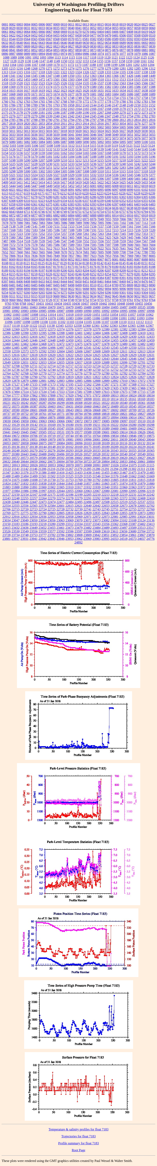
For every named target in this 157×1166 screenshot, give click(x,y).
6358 (12, 204)
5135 (71, 149)
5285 (137, 167)
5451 (64, 186)
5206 (34, 160)
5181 (49, 156)
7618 (78, 248)
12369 (15, 329)
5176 (12, 156)
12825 (123, 377)
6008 (115, 186)
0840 (5, 50)
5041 (71, 134)
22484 (69, 502)
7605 (5, 248)
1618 (34, 90)
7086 (64, 223)
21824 (6, 483)
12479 (114, 344)
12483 (150, 344)
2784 (5, 120)
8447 (71, 281)
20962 (61, 465)
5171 (130, 153)
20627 (141, 458)
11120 (25, 325)
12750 (96, 369)
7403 (64, 237)
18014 (123, 395)
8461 (100, 281)
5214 (93, 160)
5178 (27, 156)
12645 (123, 358)
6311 (34, 200)
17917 (60, 395)
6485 (12, 208)
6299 (100, 197)
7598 (115, 245)
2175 (5, 112)
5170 (122, 153)
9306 (5, 296)
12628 (123, 355)
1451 (12, 79)
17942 (78, 395)
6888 (93, 215)
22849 (114, 513)
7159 (115, 226)
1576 (64, 87)
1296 (144, 68)
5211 (71, 160)
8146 (130, 263)
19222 (114, 425)
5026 (115, 131)
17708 (132, 391)
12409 (132, 333)
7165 (144, 226)
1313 (5, 72)
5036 (34, 134)
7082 (34, 223)
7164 (137, 226)
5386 (49, 178)
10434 (58, 303)
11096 (8, 322)
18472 (105, 406)
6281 (56, 197)
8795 (122, 285)
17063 (132, 380)
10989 (78, 311)
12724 (96, 366)
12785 (150, 373)
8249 (86, 274)
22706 (6, 509)
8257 (115, 274)
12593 (51, 351)
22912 (6, 516)
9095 (115, 289)
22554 (6, 505)
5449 (49, 186)
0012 (78, 24)
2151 (144, 105)
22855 (123, 513)
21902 (51, 487)
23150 (6, 524)
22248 (15, 498)
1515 (137, 79)
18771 (60, 414)
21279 (78, 469)
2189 (78, 112)
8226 (49, 274)
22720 (24, 509)
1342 (19, 76)
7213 (115, 230)
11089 (105, 318)
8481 (12, 285)
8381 (78, 278)
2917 (108, 123)
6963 (49, 219)
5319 (152, 171)
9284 (71, 292)
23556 (33, 531)
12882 (51, 380)
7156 (93, 226)
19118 (150, 421)
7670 (64, 252)
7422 (100, 237)
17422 (87, 388)
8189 (5, 270)
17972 (96, 395)
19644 (6, 436)
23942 (42, 538)
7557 (108, 241)
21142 (24, 469)
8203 (78, 270)
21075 (133, 465)
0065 (34, 31)
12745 (60, 369)
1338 (144, 72)
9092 (100, 289)
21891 (33, 487)
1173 (78, 65)
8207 (108, 270)
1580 (93, 87)
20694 (60, 461)
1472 (41, 79)
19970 (51, 439)
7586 (56, 245)
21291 (105, 469)
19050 (25, 421)
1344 (27, 76)
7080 (20, 223)
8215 (12, 274)
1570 (19, 87)
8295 (152, 274)
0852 (34, 50)
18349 (132, 403)
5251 (49, 167)
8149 (137, 263)
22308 (105, 498)
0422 (12, 35)
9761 (130, 300)
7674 (78, 252)
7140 (27, 226)
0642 (34, 42)
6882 (56, 215)
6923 (27, 219)
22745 (105, 509)
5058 (19, 138)
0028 (5, 28)
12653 (42, 362)
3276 (137, 123)
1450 (5, 79)
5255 (71, 167)
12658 (87, 362)
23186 (24, 524)
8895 (5, 289)
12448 (51, 340)
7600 (130, 245)
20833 (123, 461)
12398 (60, 333)
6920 (5, 219)
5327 (56, 175)
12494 (42, 347)
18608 (42, 410)
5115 (93, 145)
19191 (78, 425)
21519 (60, 476)
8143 (107, 263)
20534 (114, 454)
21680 (24, 480)
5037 (41, 134)
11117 (7, 325)
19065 (52, 421)
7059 (115, 219)
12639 (69, 358)
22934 (33, 516)
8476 (144, 281)
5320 (5, 175)
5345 (130, 175)
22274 (60, 498)
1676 (64, 94)
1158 (122, 61)
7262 (93, 234)
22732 (69, 509)
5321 (12, 175)
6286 (93, 197)
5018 (64, 131)
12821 (87, 377)
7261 (86, 234)
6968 (64, 219)
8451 (86, 281)
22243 (6, 498)
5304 (56, 171)
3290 (86, 127)
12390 (24, 333)
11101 (53, 322)
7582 (41, 245)
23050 (33, 520)
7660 (19, 252)
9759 (122, 300)
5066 (71, 138)
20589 (51, 458)
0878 (130, 50)
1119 (100, 57)
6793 (137, 211)
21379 (33, 472)
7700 (122, 252)
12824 (114, 377)
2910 (56, 123)
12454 (105, 340)
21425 (69, 472)
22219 (123, 494)
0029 (12, 28)
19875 (150, 436)
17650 (114, 391)
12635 (33, 358)
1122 (122, 57)
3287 (64, 127)
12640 (78, 358)
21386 (42, 472)
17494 (15, 391)
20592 (60, 458)
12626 (105, 355)
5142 (122, 149)
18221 (6, 403)
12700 (132, 362)
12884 (69, 380)
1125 (143, 57)
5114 (86, 145)
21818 (150, 480)
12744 (51, 369)
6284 (78, 197)
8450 (78, 281)
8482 (19, 285)
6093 (86, 189)
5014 (34, 131)
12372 (42, 329)
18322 (105, 403)
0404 (100, 31)
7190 (86, 230)
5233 (71, 164)
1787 (19, 105)
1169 (49, 65)
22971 (87, 516)
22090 (123, 491)
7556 (100, 241)
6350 (115, 200)
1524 (49, 83)
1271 (49, 68)
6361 (34, 204)
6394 (100, 204)
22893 (150, 513)
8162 (12, 267)
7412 (86, 237)
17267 (105, 384)
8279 (130, 274)
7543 (49, 241)
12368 (6, 329)
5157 (27, 153)
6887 (86, 215)
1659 (152, 90)
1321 (56, 72)
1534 (78, 83)
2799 (108, 120)
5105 (27, 145)
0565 (34, 39)
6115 (12, 193)
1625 (78, 90)
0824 (64, 46)
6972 (78, 219)
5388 (56, 178)
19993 (78, 439)
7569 (5, 245)
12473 (69, 344)
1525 (56, 83)
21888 (15, 487)
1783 (144, 101)
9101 (137, 289)
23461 (60, 527)
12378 (87, 329)
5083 (34, 142)
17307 (123, 384)
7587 (64, 245)
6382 (64, 204)
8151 (144, 263)
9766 (15, 303)
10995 (123, 311)
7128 (5, 226)
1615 (12, 90)
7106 (130, 223)
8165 (34, 267)
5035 (27, 134)
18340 (123, 403)
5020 (78, 131)
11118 (16, 325)
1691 (5, 98)
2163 (71, 109)
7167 (5, 230)
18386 (24, 406)
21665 (141, 476)
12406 (105, 333)
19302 (6, 428)
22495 (78, 502)
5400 (130, 178)
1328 (100, 72)
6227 (130, 193)
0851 (27, 50)
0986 (86, 54)
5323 (27, 175)
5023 (93, 131)
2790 (49, 120)
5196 (152, 156)
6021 (12, 189)
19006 (123, 417)
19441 (6, 432)
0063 (19, 31)
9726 (49, 300)
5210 (64, 160)
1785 (5, 105)
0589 (115, 39)
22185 (60, 494)
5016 (49, 131)
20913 (16, 465)
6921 (12, 219)
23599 (87, 531)
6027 (56, 189)
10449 (130, 303)
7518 (27, 241)
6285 (86, 197)
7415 (93, 237)
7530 (34, 241)
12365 (132, 325)
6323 (41, 200)
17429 (105, 388)
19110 (142, 421)
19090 (115, 421)
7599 (122, 245)
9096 (122, 289)
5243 (144, 164)
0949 (49, 54)
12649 (6, 362)
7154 (78, 226)
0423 (19, 35)
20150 (60, 447)
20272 (42, 450)
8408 (27, 281)
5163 (71, 153)
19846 (132, 436)
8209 (122, 270)
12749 (87, 369)
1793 (56, 105)
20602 (78, 458)
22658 (114, 505)
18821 (123, 414)
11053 (105, 314)
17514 (24, 391)
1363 (93, 76)
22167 (33, 494)
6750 (71, 211)
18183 (150, 399)
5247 (19, 167)
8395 (152, 278)
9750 (78, 300)
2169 (115, 109)
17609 (96, 391)
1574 (49, 87)
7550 (78, 241)
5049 (115, 134)
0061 (5, 31)
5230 (49, 164)
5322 (19, 175)
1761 (12, 101)
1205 (5, 68)
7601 (137, 245)
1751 (93, 98)
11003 (16, 314)
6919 (152, 215)
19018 (150, 417)
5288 (152, 167)
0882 (152, 50)
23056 (51, 520)
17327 (150, 384)
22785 (33, 513)
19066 (61, 421)
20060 (34, 443)
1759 (152, 98)
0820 (34, 46)
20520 (69, 454)
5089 (78, 142)
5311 (108, 171)
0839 (152, 46)
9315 (34, 296)
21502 (51, 476)
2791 (56, 120)
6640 (144, 208)
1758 (144, 98)
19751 (87, 436)
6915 (122, 215)
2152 (152, 105)
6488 (27, 208)
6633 (100, 208)
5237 (100, 164)
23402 (141, 524)
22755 (132, 509)
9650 (130, 296)
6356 (152, 200)
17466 (141, 388)
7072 (137, 219)
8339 (19, 278)
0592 (130, 39)
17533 (33, 391)
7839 (41, 256)
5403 (152, 178)
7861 (78, 256)
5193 (130, 156)
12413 (15, 336)
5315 (122, 171)
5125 (5, 149)
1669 (19, 94)
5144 (137, 149)
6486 (19, 208)
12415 (24, 336)
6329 (56, 200)
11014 (52, 314)
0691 (137, 42)
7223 (19, 234)
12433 (150, 336)
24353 (114, 538)
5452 (71, 186)
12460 (6, 344)
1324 (78, 72)
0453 (41, 35)
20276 (51, 450)
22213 (105, 494)
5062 (41, 138)
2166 (93, 109)
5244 (152, 164)
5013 (27, 131)
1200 (121, 65)
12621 (60, 355)
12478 (105, 344)
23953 (69, 538)
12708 (15, 366)
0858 (78, 50)
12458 (141, 340)
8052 (71, 259)
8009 (12, 259)
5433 (144, 182)
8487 (49, 285)
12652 (33, 362)
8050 (64, 259)
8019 (27, 259)
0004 (27, 24)
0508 (137, 35)
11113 (148, 322)
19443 (15, 432)
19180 (69, 425)
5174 (152, 153)
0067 (49, 31)
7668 (56, 252)
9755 (100, 300)
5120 (122, 145)
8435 (49, 281)
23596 (69, 531)
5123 (144, 145)
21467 (123, 472)
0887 (12, 54)
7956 (115, 256)
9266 (49, 292)
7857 (71, 256)
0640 (19, 42)
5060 (27, 138)
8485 (34, 285)
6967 (56, 219)
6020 (5, 189)
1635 (130, 90)
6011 (130, 186)
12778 (87, 373)
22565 (33, 505)
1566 (144, 83)
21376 (24, 472)
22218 (114, 494)
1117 (86, 57)
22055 (69, 491)
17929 (69, 395)
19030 (7, 421)
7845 (49, 256)
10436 (76, 303)
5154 (5, 153)
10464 (42, 307)
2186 (56, 112)
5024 (100, 131)
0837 (144, 46)
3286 (56, 127)
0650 (86, 42)
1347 (49, 76)
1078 (130, 54)
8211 (137, 270)
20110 (115, 443)
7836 (34, 256)
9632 (86, 296)
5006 (130, 127)
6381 (56, 204)
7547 (64, 241)
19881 (15, 439)
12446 (33, 340)
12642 (96, 358)
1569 (12, 87)
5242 (137, 164)
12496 (51, 347)
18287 (42, 403)
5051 (130, 134)
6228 (137, 193)
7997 (144, 256)
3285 (49, 127)
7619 (86, 248)
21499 (33, 476)
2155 (19, 109)
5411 (19, 182)
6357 (5, 204)
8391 (122, 278)
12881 (42, 380)
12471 (51, 344)
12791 (42, 377)
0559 (19, 39)
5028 (130, 131)
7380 (12, 237)
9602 (64, 296)
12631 (150, 355)
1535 (86, 83)
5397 (108, 178)
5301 (34, 171)
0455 (56, 35)
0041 (78, 28)
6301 (115, 197)
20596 (69, 458)
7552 (86, 241)
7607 (19, 248)
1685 (122, 94)
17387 (60, 388)
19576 (69, 432)
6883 (64, 215)
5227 (27, 164)
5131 (41, 149)
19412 (141, 428)
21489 (15, 476)
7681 (86, 252)
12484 (6, 347)
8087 (137, 259)
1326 (86, 72)
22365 (114, 498)
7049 (100, 219)
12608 (96, 351)
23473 (69, 527)
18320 (87, 403)
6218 (71, 193)
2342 (71, 116)
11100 (44, 322)
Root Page (78, 1150)
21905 (60, 487)
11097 (17, 322)
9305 (152, 292)
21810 (123, 480)
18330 (114, 403)
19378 (96, 428)
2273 (144, 112)
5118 (107, 145)
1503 (71, 79)
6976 (93, 219)
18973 (105, 417)
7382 (19, 237)
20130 (132, 443)
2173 (144, 109)
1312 (152, 68)
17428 (96, 388)
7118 (152, 223)
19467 (33, 432)
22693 (141, 505)
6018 (144, 186)
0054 (108, 28)
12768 (24, 373)
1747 (64, 98)
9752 (86, 300)
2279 (34, 116)
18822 (132, 414)
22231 (132, 494)
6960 (41, 219)
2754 (130, 116)
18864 (42, 417)
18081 (52, 399)
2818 (12, 123)
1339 (152, 72)
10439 (94, 303)
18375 (15, 406)
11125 (42, 325)
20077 (52, 443)
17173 (51, 384)
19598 (96, 432)
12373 (51, 329)
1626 (86, 90)
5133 (56, 149)
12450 (69, 340)
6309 (19, 200)
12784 (141, 373)
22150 (15, 494)
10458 (6, 307)
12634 (24, 358)
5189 (100, 156)
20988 (88, 465)
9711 (41, 300)
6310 (27, 200)
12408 (123, 333)
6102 (144, 189)
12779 (96, 373)
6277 (27, 197)
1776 (93, 101)
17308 (132, 384)
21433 (78, 472)
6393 (93, 204)
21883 (6, 487)
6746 (41, 211)
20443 (24, 454)
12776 (78, 373)
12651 (24, 362)
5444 (12, 186)
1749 (78, 98)
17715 (141, 391)
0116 (71, 31)
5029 (137, 131)
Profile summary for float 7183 (78, 1143)
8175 (86, 267)
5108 (49, 145)
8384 (100, 278)
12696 (123, 362)
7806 (12, 256)
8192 (12, 270)
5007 (137, 127)
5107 (42, 145)
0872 (86, 50)
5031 (152, 131)
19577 (78, 432)
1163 (6, 65)
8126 (49, 263)
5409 (5, 182)
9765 (8, 303)
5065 (64, 138)
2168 (108, 109)
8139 (93, 263)
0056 (122, 28)
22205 (87, 494)
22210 (96, 494)
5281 (108, 167)
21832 (24, 483)
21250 (60, 469)
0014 (93, 24)
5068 (86, 138)
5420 (86, 182)
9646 (122, 296)
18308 (78, 403)
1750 (86, 98)
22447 (33, 502)
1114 (65, 57)
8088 (144, 259)
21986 (24, 491)
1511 (108, 79)
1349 (64, 76)
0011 (71, 24)
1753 (108, 98)
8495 (56, 285)
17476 (6, 391)
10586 (150, 307)
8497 (64, 285)
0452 (34, 35)
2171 (130, 109)
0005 (34, 24)
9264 (34, 292)
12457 (132, 340)
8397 (5, 281)
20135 (6, 447)
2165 (86, 109)
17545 (51, 391)
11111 (131, 322)
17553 (60, 391)
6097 (115, 189)
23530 (15, 531)
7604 (152, 245)
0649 (78, 42)
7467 (152, 237)
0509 (144, 35)
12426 (105, 336)
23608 (96, 531)
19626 (141, 432)
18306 (69, 403)
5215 (100, 160)
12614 (150, 351)
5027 (122, 131)
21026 (115, 465)
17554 (69, 391)
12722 (78, 366)
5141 (115, 149)
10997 (141, 311)
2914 (86, 123)
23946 (60, 538)
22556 (24, 505)
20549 (141, 454)
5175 (5, 156)
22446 (24, 502)
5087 (64, 142)
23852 (114, 535)
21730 (51, 480)
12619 (42, 355)
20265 (24, 450)
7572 (12, 245)
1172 (71, 65)
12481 (132, 344)
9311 (12, 296)
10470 (51, 307)
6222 (93, 193)
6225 (115, 193)
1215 (12, 68)
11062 (150, 314)
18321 (96, 403)
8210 (130, 270)
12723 (87, 366)
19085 (106, 421)
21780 (87, 480)
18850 (6, 417)
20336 (105, 450)
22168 (42, 494)
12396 (51, 333)
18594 (24, 410)
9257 (19, 292)
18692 (114, 410)
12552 (150, 347)
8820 (137, 285)
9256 (12, 292)
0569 (64, 39)
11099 (35, 322)
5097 (130, 142)
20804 (105, 461)
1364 (100, 76)
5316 (130, 171)
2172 (137, 109)
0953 (56, 54)
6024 (34, 189)
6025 (41, 189)
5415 (49, 182)
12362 (105, 325)
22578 (42, 505)
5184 (71, 156)
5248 (27, 167)
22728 (60, 509)
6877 (34, 215)
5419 (78, 182)
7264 (108, 234)
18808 (96, 414)
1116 (79, 57)
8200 (64, 270)
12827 (141, 377)
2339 (49, 116)
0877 (122, 50)
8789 (115, 285)
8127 (56, 263)
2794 (71, 120)
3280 (12, 127)
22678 (132, 505)
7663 (34, 252)
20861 (141, 461)
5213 (86, 160)
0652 (100, 42)
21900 (42, 487)
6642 (5, 211)
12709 (24, 366)
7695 (100, 252)
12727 (114, 366)
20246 (6, 450)
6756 (115, 211)
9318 (41, 296)
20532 (105, 454)
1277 (93, 68)
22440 (15, 502)
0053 (100, 28)
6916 (130, 215)
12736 (15, 369)
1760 (5, 101)
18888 (60, 417)
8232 (56, 274)
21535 (87, 476)
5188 (93, 156)
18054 (16, 399)
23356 (105, 524)
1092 (35, 57)
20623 (132, 458)
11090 (114, 318)
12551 (141, 347)
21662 (132, 476)
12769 (33, 373)
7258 (71, 234)
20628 (150, 458)
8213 (152, 270)
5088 (71, 142)
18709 (132, 410)
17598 (87, 391)
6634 (108, 208)
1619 (41, 90)
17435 (114, 388)
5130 (34, 149)
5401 (137, 178)
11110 (123, 322)
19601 (105, 432)
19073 (88, 421)
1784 (152, 101)
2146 (108, 105)
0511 (5, 39)
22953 (51, 516)
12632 (6, 358)
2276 (12, 116)
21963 (132, 487)
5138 (93, 149)
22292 (96, 498)
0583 (100, 39)
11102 (62, 322)
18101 (97, 399)
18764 (51, 414)
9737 (56, 300)
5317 (137, 171)
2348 (115, 116)
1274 (71, 68)
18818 (105, 414)
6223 (100, 193)
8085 (130, 259)
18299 (60, 403)
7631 (108, 248)
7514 (19, 241)
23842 (96, 535)
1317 (34, 72)
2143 (86, 105)
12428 (114, 336)
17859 (24, 395)
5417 (64, 182)
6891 (108, 215)
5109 (57, 145)
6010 (122, 186)
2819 (19, 123)
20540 (123, 454)
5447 (34, 186)
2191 (93, 112)
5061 (34, 138)
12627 (114, 355)
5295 (5, 171)
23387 (132, 524)
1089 (13, 57)
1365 (108, 76)
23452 (42, 527)
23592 (60, 531)
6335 (71, 200)
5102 (5, 145)
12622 (69, 355)
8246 (78, 274)
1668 (12, 94)
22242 (150, 494)
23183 (15, 524)
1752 (100, 98)
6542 (49, 208)
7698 (108, 252)
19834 (114, 436)
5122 (136, 145)
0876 (115, 50)
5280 (100, 167)
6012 (137, 186)
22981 (114, 516)
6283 (71, 197)
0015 (100, 24)
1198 (107, 65)
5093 (108, 142)
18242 (24, 403)
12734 (6, 369)
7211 (100, 230)
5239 (115, 164)
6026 (49, 189)
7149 (41, 226)
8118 (19, 263)
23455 (51, 527)
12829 (6, 380)
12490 (33, 347)
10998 (150, 311)
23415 (6, 527)
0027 (152, 24)
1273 (64, 68)
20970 (70, 465)
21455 (105, 472)
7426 (115, 237)
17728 (150, 391)
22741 (87, 509)
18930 (87, 417)
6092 (78, 189)
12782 (123, 373)
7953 (108, 256)
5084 (41, 142)
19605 (114, 432)
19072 (79, 421)
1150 (64, 61)
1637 (137, 90)
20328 (78, 450)
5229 (41, 164)
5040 (64, 134)
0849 (19, 50)
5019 (71, 131)
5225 (12, 164)
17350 (33, 388)
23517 (150, 527)
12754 (123, 369)
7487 (5, 241)
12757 (141, 369)
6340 (108, 200)
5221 (137, 160)
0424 (27, 35)
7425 (108, 237)
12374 (60, 329)
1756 (130, 98)
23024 (141, 516)
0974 (64, 54)
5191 (115, 156)
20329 (87, 450)
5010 (5, 131)
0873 (93, 50)
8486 (41, 285)
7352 (137, 234)
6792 (130, 211)
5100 (144, 142)
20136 (15, 447)
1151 (71, 61)
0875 (108, 50)
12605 (69, 351)
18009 (105, 395)
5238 (108, 164)
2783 (152, 116)
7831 (27, 256)
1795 (64, 105)
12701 (141, 362)
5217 (115, 160)
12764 (6, 373)
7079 (12, 223)
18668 (96, 410)
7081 (27, 223)
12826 (132, 377)
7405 (71, 237)
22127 (6, 494)
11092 (132, 318)
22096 (141, 491)
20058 (25, 443)
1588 (152, 87)
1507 (86, 79)
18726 (150, 410)
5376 (144, 175)
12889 (105, 380)
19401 (123, 428)
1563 (122, 83)
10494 (105, 307)
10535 (141, 307)
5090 (86, 142)
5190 (108, 156)
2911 (64, 123)
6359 (19, 204)
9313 (27, 296)
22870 (132, 513)
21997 (42, 491)
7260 (78, 234)
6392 (86, 204)
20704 (78, 461)
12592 (42, 351)
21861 (96, 483)
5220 (130, 160)
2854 (49, 123)
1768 (64, 101)
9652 (137, 296)
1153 (86, 61)
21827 (15, 483)
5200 (27, 160)
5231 (56, 164)
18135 (123, 399)
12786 (6, 377)
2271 (130, 112)
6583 (56, 208)
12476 (87, 344)
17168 (42, 384)
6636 (115, 208)
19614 (123, 432)
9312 (19, 296)
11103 (70, 322)
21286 (96, 469)
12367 (150, 325)
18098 (88, 399)
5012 (19, 131)
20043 (141, 439)
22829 (87, 513)
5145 (144, 149)
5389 (64, 178)
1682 (100, 94)
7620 (93, 248)
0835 (130, 46)
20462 (33, 454)
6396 (108, 204)
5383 (27, 178)
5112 (71, 145)
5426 (130, 182)
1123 (129, 57)
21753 (69, 480)
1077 (122, 54)
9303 (137, 292)
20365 (150, 450)
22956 (60, 516)
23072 (87, 520)
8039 (49, 259)
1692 (12, 98)
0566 (41, 39)
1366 (115, 76)
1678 (78, 94)
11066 (25, 318)
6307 (5, 200)
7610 (34, 248)
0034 (49, 28)
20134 (150, 443)
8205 (93, 270)
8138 (85, 263)
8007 (5, 259)
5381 (19, 178)
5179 (34, 156)
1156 (107, 61)
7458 (144, 237)
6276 (19, 197)
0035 (56, 28)
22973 (105, 516)
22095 (132, 491)
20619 (114, 458)
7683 (93, 252)
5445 (19, 186)
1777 (100, 101)
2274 (152, 112)
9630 (71, 296)
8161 (5, 267)
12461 (15, 344)
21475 (132, 472)
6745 (34, 211)
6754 (100, 211)
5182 (56, 156)
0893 (34, 54)
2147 (115, 105)
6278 (34, 197)
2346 (100, 116)
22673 (123, 505)
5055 (152, 134)
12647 (141, 358)
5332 (93, 175)
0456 (64, 35)
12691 (114, 362)
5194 (137, 156)
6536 (34, 208)
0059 (144, 28)
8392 (130, 278)
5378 (5, 178)
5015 (41, 131)
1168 (42, 65)
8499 (78, 285)
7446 (137, 237)
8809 (130, 285)
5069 (93, 138)
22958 (69, 516)
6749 (64, 211)
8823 (144, 285)
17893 (42, 395)
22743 (96, 509)
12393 (33, 333)
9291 (86, 292)
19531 (60, 432)
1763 (27, 101)
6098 (122, 189)
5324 (34, 175)
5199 (19, 160)
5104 (20, 145)
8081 (115, 259)
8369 (34, 278)
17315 (141, 384)
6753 (93, 211)
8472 (130, 281)
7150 (49, 226)
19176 (60, 425)
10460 (15, 307)
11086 (96, 318)
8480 (5, 285)
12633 (15, 358)
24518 (123, 538)
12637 (51, 358)
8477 (152, 281)
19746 (78, 436)
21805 (114, 480)
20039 (123, 439)
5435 (5, 186)
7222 (12, 234)
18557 (150, 406)
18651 (78, 410)
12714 (51, 366)
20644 (24, 461)
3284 (41, 127)
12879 (24, 380)
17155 (33, 384)
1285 (137, 68)
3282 (27, 127)
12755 (132, 369)
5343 (122, 175)
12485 (15, 347)
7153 (71, 226)
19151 (42, 425)
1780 (122, 101)
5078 (152, 138)
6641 (152, 208)
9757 (108, 300)
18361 (141, 403)
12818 (60, 377)
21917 (78, 487)
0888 (19, 54)
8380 (71, 278)
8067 (100, 259)
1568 (5, 87)
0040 (71, 28)
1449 (152, 76)
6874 (27, 215)
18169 (141, 399)
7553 (93, 241)
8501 (86, 285)
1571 (27, 87)
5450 (56, 186)
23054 (42, 520)
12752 (114, 369)
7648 (144, 248)
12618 (33, 355)
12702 (150, 362)
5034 (19, 134)
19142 (33, 425)
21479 (141, 472)
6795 (152, 211)
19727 (60, 436)
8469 (122, 281)
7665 (41, 252)
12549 (123, 347)
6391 (78, 204)
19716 (42, 436)
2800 (115, 120)
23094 (114, 520)
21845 (69, 483)
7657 (12, 252)
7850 (64, 256)
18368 (150, 403)
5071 (100, 138)
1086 (144, 54)
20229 (141, 447)
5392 (86, 178)
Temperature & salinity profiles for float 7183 (78, 1129)
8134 (78, 263)
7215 (130, 230)
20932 (43, 465)
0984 (78, 54)
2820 (27, 123)
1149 (57, 61)
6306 (152, 197)
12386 (6, 333)
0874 (100, 50)
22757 (141, 509)
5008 (144, 127)
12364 (123, 325)
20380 (15, 454)
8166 (41, 267)
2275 (5, 116)
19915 (24, 439)
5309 (93, 171)
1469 (34, 79)
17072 (141, 380)
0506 (122, 35)
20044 (150, 439)
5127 (19, 149)
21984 (15, 491)
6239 (152, 193)
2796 (86, 120)
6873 (19, 215)
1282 (130, 68)
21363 (15, 472)
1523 (41, 83)
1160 (136, 61)
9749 (71, 300)
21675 (15, 480)
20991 (97, 465)
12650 (15, 362)
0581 (86, 39)
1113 (57, 57)
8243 (71, 274)
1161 (143, 61)
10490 (96, 307)
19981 (69, 439)
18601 (33, 410)
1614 (5, 90)
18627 (51, 410)
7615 (71, 248)
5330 (78, 175)
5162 (64, 153)
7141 (34, 226)
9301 (122, 292)
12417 (42, 336)
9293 (93, 292)
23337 (87, 524)
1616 (19, 90)
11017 (61, 314)
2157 (34, 109)
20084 (61, 443)
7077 (152, 219)
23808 (78, 535)
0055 (115, 28)
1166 (27, 65)
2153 (5, 109)
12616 (15, 355)
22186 (69, 494)
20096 (79, 443)
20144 (42, 447)
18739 (15, 414)
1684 (115, 94)
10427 (31, 303)
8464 (108, 281)
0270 (78, 31)
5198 (12, 160)
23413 (150, 524)
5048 (108, 134)
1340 (5, 76)
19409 (132, 428)
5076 (137, 138)
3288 (71, 127)
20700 (69, 461)
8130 (71, 263)
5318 (144, 171)
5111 (64, 145)
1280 (115, 68)
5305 (64, 171)
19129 (15, 425)
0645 (56, 42)
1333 (108, 72)
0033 (41, 28)
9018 (64, 289)
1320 (49, 72)
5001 (93, 127)
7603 (144, 245)
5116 (100, 145)
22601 (60, 505)
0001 (5, 24)
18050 (7, 399)
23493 (114, 527)
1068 (93, 54)
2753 (122, 116)
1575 (56, 87)
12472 (60, 344)
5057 (12, 138)
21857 (87, 483)
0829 (86, 46)
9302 (130, 292)
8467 (115, 281)
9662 (19, 300)
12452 (87, 340)
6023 (27, 189)
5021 (86, 131)
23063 (60, 520)
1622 (56, 90)
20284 (60, 450)
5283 (122, 167)
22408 (141, 498)
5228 (34, 164)
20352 (123, 450)
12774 (60, 373)
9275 (64, 292)
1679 (86, 94)
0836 (137, 46)
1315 (19, 72)
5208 (49, 160)
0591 (122, 39)
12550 (132, 347)
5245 (5, 167)
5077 (144, 138)
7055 (108, 219)
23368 (123, 524)
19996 (87, 439)
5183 (64, 156)
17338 (15, 388)
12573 (24, 351)
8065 (86, 259)
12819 (69, 377)
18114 (114, 399)
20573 (24, 458)
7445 (130, 237)
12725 (105, 366)
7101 (115, 223)
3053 (115, 123)
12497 (60, 347)
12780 (105, 373)
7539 (41, 241)
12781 (114, 373)
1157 (114, 61)
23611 (114, 531)
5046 (93, 134)
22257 (33, 498)
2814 (137, 120)
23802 (69, 535)
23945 (51, 538)
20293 (69, 450)
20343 (114, 450)
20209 (114, 447)
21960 (123, 487)
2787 (27, 120)
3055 (130, 123)
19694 (24, 436)
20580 (42, 458)
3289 (78, 127)
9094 (108, 289)
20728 (96, 461)
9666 (27, 300)
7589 (71, 245)
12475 (78, 344)
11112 (140, 322)
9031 (78, 289)
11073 (34, 318)
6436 (144, 204)
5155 (12, 153)
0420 (152, 31)
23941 (33, 538)
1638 (144, 90)
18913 (69, 417)
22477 (60, 502)
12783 (132, 373)
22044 (60, 491)
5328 (64, 175)
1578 (78, 87)
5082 (27, 142)
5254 (64, 167)
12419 (60, 336)
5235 (86, 164)
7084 (49, 223)
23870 (150, 535)
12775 (69, 373)
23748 (24, 535)
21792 (96, 480)
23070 (78, 520)
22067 (96, 491)
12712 (42, 366)
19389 (105, 428)
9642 (108, 296)
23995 (105, 538)
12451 (78, 340)
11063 (7, 318)
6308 (12, 200)
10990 (87, 311)
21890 (24, 487)
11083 (70, 318)
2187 (64, 112)
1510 (100, 79)
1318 (41, 72)
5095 (122, 142)
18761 (42, 414)
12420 (69, 336)
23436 (24, 527)
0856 (64, 50)
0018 (115, 24)
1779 (115, 101)
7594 (86, 245)
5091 (93, 142)
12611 (123, 351)
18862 (33, 417)
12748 (78, 369)
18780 (69, 414)
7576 (27, 245)
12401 (78, 333)
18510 (123, 406)
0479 (108, 35)
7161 (130, 226)
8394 (144, 278)
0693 (152, 42)
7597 (108, 245)
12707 (6, 366)
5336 (115, 175)
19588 (87, 432)
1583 (115, 87)
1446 (137, 76)
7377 (152, 234)
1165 (20, 65)
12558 (6, 351)
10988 (69, 311)
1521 (27, 83)
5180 (41, 156)
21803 (105, 480)
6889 (100, 215)
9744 (64, 300)
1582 (108, 87)
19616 (132, 432)
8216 (19, 274)
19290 (141, 425)
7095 (101, 223)
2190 (86, 112)
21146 (33, 469)
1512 (115, 79)
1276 (86, 68)
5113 (78, 145)
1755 (122, 98)
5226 (19, 164)
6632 (93, 208)
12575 (33, 351)
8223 (41, 274)
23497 (123, 527)
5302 (41, 171)
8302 (5, 278)
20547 (132, 454)
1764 (34, 101)
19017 (141, 417)
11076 (52, 318)
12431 (141, 336)
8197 (41, 270)
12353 (69, 325)
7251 (34, 234)
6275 (12, 197)
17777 (15, 395)
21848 (78, 483)
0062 (12, 31)
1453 (27, 79)
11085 (87, 318)
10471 (60, 307)
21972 (141, 487)
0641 (27, 42)
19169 (51, 425)
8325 (12, 278)
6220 (85, 193)
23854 (123, 535)
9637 (100, 296)
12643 (105, 358)
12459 (150, 340)
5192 (122, 156)
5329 (71, 175)
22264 (42, 498)
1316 (27, 72)
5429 (137, 182)
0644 (49, 42)
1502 (64, 79)
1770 (78, 101)
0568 (56, 39)
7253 (49, 234)
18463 (96, 406)
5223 (152, 160)
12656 (69, 362)
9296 (108, 292)
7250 (27, 234)
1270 (41, 68)
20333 (96, 450)
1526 (64, 83)
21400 (51, 472)
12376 (69, 329)
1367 (122, 76)
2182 (49, 112)
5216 (108, 160)
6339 (100, 200)
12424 (96, 336)
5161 (56, 153)
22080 (105, 491)
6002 (100, 186)
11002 (7, 314)
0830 (93, 46)
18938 (96, 417)
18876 (51, 417)
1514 (130, 79)
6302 (122, 197)
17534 (42, 391)
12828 (150, 377)
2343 (78, 116)
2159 (49, 109)
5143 (130, 149)
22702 (150, 505)
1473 (49, 79)
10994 (114, 311)
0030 (19, 28)
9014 (49, 289)
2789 (41, 120)
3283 (34, 127)
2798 (100, 120)
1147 (42, 61)
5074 (122, 138)
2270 (122, 112)
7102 (123, 223)
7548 (71, 241)
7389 (34, 237)
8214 (5, 274)
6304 (137, 197)
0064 (27, 31)
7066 (122, 219)
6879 (41, 215)
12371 (33, 329)
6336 (78, 200)
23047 (15, 520)
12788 (24, 377)
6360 (27, 204)
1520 (19, 83)
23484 (96, 527)
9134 (152, 289)
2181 (41, 112)
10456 (148, 303)
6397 (115, 204)
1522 (34, 83)
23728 (6, 535)
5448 (41, 186)
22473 (42, 502)
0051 (86, 28)
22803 (51, 513)
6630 (78, 208)
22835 (96, 513)
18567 (6, 410)
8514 (108, 285)
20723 (87, 461)
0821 (41, 46)
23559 (42, 531)
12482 (141, 344)
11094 (150, 318)
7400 (56, 237)
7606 (12, 248)
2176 (12, 112)
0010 (64, 24)
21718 (42, 480)
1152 (78, 61)
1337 (137, 72)
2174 (152, 109)
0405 (108, 31)
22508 (105, 502)
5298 (12, 171)
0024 (137, 24)
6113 (5, 193)
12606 (78, 351)
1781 (130, 101)
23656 (123, 531)
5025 (108, 131)
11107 (105, 322)
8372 (41, 278)
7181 (19, 230)
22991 (132, 516)
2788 (34, 120)
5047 (100, 134)
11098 (26, 322)
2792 (64, 120)
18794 (78, 414)
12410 (141, 333)
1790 (41, 105)
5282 (115, 167)
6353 (130, 200)
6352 (122, 200)
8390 (115, 278)
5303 (49, 171)
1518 (5, 83)
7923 (93, 256)
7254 (56, 234)
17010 (123, 380)
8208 (115, 270)
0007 (49, 24)
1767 (56, 101)
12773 (51, 373)
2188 (71, 112)
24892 (78, 542)
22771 (15, 513)
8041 (56, 259)
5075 (130, 138)
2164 (78, 109)
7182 (27, 230)
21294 (114, 469)
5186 (78, 156)
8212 (144, 270)
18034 (150, 395)
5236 (93, 164)
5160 (49, 153)
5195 (144, 156)
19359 (78, 428)
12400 (69, 333)
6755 (108, 211)
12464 (33, 344)
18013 (114, 395)
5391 (78, 178)
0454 (49, 35)
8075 (108, 259)
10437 (85, 303)
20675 (51, 461)
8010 (19, 259)
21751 (60, 480)
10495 (114, 307)
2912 (71, 123)
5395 (93, 178)
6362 (41, 204)
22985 (123, 516)
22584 (51, 505)
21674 (6, 480)
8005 (152, 256)
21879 (141, 483)
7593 (78, 245)
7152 (64, 226)
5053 (144, 134)
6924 (34, 219)
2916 (100, 123)
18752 (24, 414)
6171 (41, 193)
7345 (122, 234)
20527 (87, 454)
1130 (28, 61)
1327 (93, 72)
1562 (115, 83)
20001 (96, 439)
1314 (12, 72)
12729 (132, 366)
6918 (144, 215)
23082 (105, 520)
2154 (12, 109)
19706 (33, 436)
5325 (41, 175)
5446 (27, 186)
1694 (27, 98)
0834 (122, 46)
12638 (60, 358)
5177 (19, 156)
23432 (15, 527)
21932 (87, 487)
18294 (51, 403)
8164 (27, 267)
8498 (71, 285)
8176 (93, 267)
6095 (100, 189)
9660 (12, 300)
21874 (123, 483)
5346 (137, 175)
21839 (51, 483)
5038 (49, 134)
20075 (43, 443)
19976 (60, 439)
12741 (33, 369)
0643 (41, 42)
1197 (100, 65)
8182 (122, 267)
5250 (41, 167)
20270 (33, 450)
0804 (5, 46)
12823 (105, 377)
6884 (71, 215)
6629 (71, 208)
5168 (108, 153)
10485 (78, 307)
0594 (144, 39)
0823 (56, 46)
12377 (78, 329)
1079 (137, 54)
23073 (96, 520)
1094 (50, 57)
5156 (19, 153)
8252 (93, 274)
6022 (19, 189)
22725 (51, 509)
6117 (19, 193)
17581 (78, 391)
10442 (103, 303)
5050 (122, 134)
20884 (150, 461)
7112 (145, 223)
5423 (108, 182)
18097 (79, 399)
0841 (12, 50)
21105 (142, 465)
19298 (150, 425)
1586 (137, 87)
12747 (69, 369)
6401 (130, 204)
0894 (41, 54)
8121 (27, 263)
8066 (93, 259)
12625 (96, 355)
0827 (71, 46)
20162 (69, 447)
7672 (71, 252)
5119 (115, 145)
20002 (105, 439)
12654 (51, 362)
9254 (5, 292)
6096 (108, 189)
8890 (152, 285)
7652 (5, 252)
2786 (19, 120)
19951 (33, 439)
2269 (115, 112)
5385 (41, 178)
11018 (70, 314)
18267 (33, 403)
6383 (71, 204)
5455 (86, 186)
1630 (93, 90)
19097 (124, 421)
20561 (150, 454)
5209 (56, 160)
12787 (15, 377)
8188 (152, 267)
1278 (100, 68)
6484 (5, 208)
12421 (78, 336)
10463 (33, 307)
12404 (96, 333)
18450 (78, 406)
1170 (56, 65)
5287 (144, 167)
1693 (19, 98)
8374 (49, 278)
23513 (141, 527)
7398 (49, 237)
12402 (87, 333)
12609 (105, 351)
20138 (33, 447)
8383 (93, 278)
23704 (141, 531)
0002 (12, 24)
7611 (41, 248)
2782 (144, 116)
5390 (71, 178)
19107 (133, 421)
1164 (13, 65)
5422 (100, 182)
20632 (6, 461)
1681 (93, 94)
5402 (144, 178)
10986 (51, 311)
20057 (16, 443)
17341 (24, 388)
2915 (93, 123)
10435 (67, 303)
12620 (51, 355)
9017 (56, 289)
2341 (64, 116)
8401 (12, 281)
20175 (87, 447)
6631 (86, 208)
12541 (87, 347)
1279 (108, 68)
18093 (70, 399)
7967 (122, 256)
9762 (137, 300)
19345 (51, 428)
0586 (108, 39)
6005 (108, 186)
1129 (20, 61)
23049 (24, 520)
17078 (150, 380)
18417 (60, 406)
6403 (137, 204)
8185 (144, 267)
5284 (130, 167)
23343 (96, 524)
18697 (123, 410)
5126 (12, 149)
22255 (24, 498)
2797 (93, 120)
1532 (71, 83)
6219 (78, 193)
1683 (108, 94)
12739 (24, 369)
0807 (19, 46)
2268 (108, 112)
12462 (24, 344)
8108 (5, 263)
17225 (78, 384)
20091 (70, 443)
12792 (51, 377)
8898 (19, 289)
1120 (107, 57)
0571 (78, 39)
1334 (115, 72)
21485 (150, 472)
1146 (35, 61)
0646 (64, 42)
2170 (122, 109)
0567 (49, 39)
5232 (64, 164)
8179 (108, 267)
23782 (51, 535)
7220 (152, 230)
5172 (137, 153)
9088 (86, 289)
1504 (78, 79)
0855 (56, 50)
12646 (132, 358)
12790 (33, 377)
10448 (121, 303)
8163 (19, 267)
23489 (105, 527)
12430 (132, 336)
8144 (115, 263)
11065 (16, 318)
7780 (144, 252)
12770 (42, 373)
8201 (71, 270)
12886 (87, 380)
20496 (60, 454)
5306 (71, 171)
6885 (78, 215)
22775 (24, 513)
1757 (137, 98)
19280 (132, 425)
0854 (49, 50)
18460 (87, 406)
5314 (115, 171)
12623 (78, 355)
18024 (132, 395)
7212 (108, 230)
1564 (130, 83)
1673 (49, 94)
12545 (114, 347)
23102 (123, 520)
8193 (19, 270)
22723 (33, 509)
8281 (137, 274)
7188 (71, 230)
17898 (51, 395)
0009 (56, 24)
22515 (114, 502)
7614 (64, 248)
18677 (105, 410)
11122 (33, 325)
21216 (51, 469)
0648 (71, 42)
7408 (78, 237)
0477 (93, 35)
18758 (33, 414)
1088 (6, 57)
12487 (24, 347)
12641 (87, 358)
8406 (19, 281)
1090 (21, 57)
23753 (33, 535)
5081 (19, 142)
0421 (5, 35)
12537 (69, 347)
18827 (141, 414)
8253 (100, 274)
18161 (132, 399)
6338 (93, 200)
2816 (152, 120)
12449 (60, 340)
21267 (69, 469)
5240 (122, 164)
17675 (123, 391)
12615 (6, 355)
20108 (97, 443)
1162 (151, 61)
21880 (150, 483)
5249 (34, 167)
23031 (150, 516)
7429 (122, 237)
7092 (93, 223)
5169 (115, 153)
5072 (108, 138)
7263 (100, 234)
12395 (42, 333)
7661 (27, 252)
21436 (87, 472)
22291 (87, 498)
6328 (49, 200)
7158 (108, 226)
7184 (41, 230)
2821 (34, 123)
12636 (42, 358)
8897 (12, 289)
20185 (96, 447)
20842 (132, 461)
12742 (42, 369)
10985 (42, 311)
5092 (100, 142)
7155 (86, 226)
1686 (130, 94)
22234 (141, 494)
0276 (86, 31)
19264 (123, 425)
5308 (86, 171)
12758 (150, 369)
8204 (86, 270)
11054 (114, 314)
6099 (130, 189)
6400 (122, 204)
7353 (144, 234)
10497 (123, 307)
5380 (12, 178)
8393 (137, 278)
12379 (96, 329)
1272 (56, 68)
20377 (6, 454)
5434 (152, 182)
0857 (71, 50)
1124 (136, 57)
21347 (6, 472)
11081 (61, 318)
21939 (96, 487)
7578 (34, 245)
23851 (105, 535)
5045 (86, 134)
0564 (27, 39)
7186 (56, 230)
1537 (100, 83)
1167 (34, 65)
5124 (151, 145)
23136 (150, 520)
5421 (93, 182)
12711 (33, 366)
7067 (130, 219)
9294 (100, 292)
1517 (152, 79)
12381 (114, 329)
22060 (78, 491)
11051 (96, 314)
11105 (88, 322)
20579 (33, 458)
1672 (41, 94)
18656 (87, 410)
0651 (93, 42)
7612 (49, 248)
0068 (56, 31)
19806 (105, 436)
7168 (12, 230)
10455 (139, 303)
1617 (27, 90)
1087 (152, 54)
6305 (144, 197)
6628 (64, 208)
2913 (78, 123)
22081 (114, 491)
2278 (27, 116)
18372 (6, 406)
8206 (100, 270)
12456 (123, 340)
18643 (69, 410)
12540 (78, 347)
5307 (78, 171)
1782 (137, 101)
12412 (6, 336)
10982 (15, 311)
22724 (42, 509)
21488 (6, 476)
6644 (19, 211)
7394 (41, 237)
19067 (70, 421)
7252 (41, 234)
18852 (15, 417)
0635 (12, 42)
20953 (52, 465)
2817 (5, 123)
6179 (56, 193)
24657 (141, 538)
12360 (87, 325)
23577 (51, 531)
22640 (87, 505)
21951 (114, 487)
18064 (25, 399)
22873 (141, 513)
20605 (96, 458)
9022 (71, 289)
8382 (86, 278)
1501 (56, 79)
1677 (71, 94)
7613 (56, 248)
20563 (6, 458)
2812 (122, 120)
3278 (152, 123)
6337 (86, 200)
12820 (78, 377)
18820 (114, 414)
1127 (6, 61)
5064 (56, 138)
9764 (152, 300)
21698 (33, 480)
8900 (34, 289)
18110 (106, 399)
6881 (49, 215)
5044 (78, 134)
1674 (56, 94)
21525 (69, 476)
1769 (71, 101)
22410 (150, 498)
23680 (132, 531)
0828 (78, 46)
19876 (6, 439)
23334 (78, 524)
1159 (129, 61)
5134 (64, 149)
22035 (51, 491)
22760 (150, 509)
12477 (96, 344)
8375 (56, 278)
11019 (78, 314)
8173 (71, 267)
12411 (150, 333)
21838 (42, 483)
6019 (152, 186)
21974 (150, 487)
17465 (132, 388)
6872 (12, 215)
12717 (69, 366)
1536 (93, 83)
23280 (51, 524)
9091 (93, 289)
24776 (150, 538)
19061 (34, 421)
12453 (96, 340)
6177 (49, 193)
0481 (115, 35)
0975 (71, 54)
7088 (71, 223)
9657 (152, 296)
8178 (100, 267)
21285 (87, 469)
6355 (144, 200)
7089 (78, 223)
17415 (78, 388)
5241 (130, 164)
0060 (152, 28)
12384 (141, 329)
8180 (115, 267)
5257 (78, 167)
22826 (78, 513)
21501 (42, 476)
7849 (56, 256)
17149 (24, 384)
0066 (41, 31)
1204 (151, 65)
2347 (108, 116)
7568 (152, 241)
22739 (78, 509)
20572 (15, 458)
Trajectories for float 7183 (78, 1136)
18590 (15, 410)
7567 (144, 241)
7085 (56, 223)
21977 (6, 491)
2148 (122, 105)
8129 (63, 263)
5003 (108, 127)
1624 (71, 90)
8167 (49, 267)
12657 (78, 362)
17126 (6, 384)
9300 (115, 292)
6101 (137, 189)
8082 (122, 259)
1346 (41, 76)
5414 (41, 182)
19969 (42, 439)
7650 (152, 248)
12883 (60, 380)
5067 (78, 138)
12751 (105, 369)
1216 (19, 68)
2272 (137, 112)
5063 (49, 138)
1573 (41, 87)
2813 (130, 120)
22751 (114, 509)
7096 (108, 223)
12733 (150, 366)
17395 (69, 388)
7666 (49, 252)
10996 (132, 311)
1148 (49, 61)
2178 (19, 112)
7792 (5, 256)
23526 (6, 531)
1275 (78, 68)
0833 (115, 46)
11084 (78, 318)
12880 (33, 380)
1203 (143, 65)
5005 (122, 127)
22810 (69, 513)
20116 (123, 443)
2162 (64, 109)
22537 (141, 502)
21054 (124, 465)
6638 (130, 208)
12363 (114, 325)
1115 (72, 57)
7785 (152, 252)
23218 (42, 524)
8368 (27, 278)
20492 (51, 454)
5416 (56, 182)
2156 (27, 109)
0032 (34, 28)
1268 (34, 68)
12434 (6, 340)
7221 (5, 234)
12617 (24, 355)
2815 (144, 120)
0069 (64, 31)
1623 (64, 90)
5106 (35, 145)
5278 (86, 167)
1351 (78, 76)
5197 (5, 160)
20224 (132, 447)
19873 (141, 436)
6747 (49, 211)
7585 (49, 245)
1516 (144, 79)
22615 (69, 505)
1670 (27, 94)
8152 (152, 263)
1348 (56, 76)
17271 (114, 384)
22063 (87, 491)
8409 (34, 281)
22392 (132, 498)
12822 (96, 377)
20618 (105, 458)
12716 (60, 366)
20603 (87, 458)
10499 (132, 307)
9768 (23, 303)
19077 (97, 421)
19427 (150, 428)
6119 (27, 193)
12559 (15, 351)
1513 (122, 79)
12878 (15, 380)
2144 (93, 105)
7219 (144, 230)
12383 (132, 329)
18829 (150, 414)
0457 (71, 35)
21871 (114, 483)
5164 (78, 153)
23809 (87, 535)
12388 (15, 333)
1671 (34, 94)
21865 (105, 483)
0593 (137, 39)
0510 (152, 35)
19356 (69, 428)
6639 (137, 208)
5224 (5, 164)
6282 (64, 197)
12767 (15, 373)
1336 (130, 72)
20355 (132, 450)
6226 (122, 193)
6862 (5, 215)
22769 (6, 513)
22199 (78, 494)
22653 (105, 505)
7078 (5, 223)
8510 (93, 285)
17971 (87, 395)
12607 (87, 351)
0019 (122, 24)
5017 (56, 131)
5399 (122, 178)
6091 (71, 189)
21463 (114, 472)
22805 (60, 513)
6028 (64, 189)
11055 (123, 314)
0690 (130, 42)
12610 (114, 351)
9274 (56, 292)
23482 (87, 527)
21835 (33, 483)
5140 (108, 149)
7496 (12, 241)
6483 (152, 204)
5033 (12, 134)
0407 (122, 31)
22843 (105, 513)
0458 (78, 35)
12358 (78, 325)
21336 (150, 469)
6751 (78, 211)
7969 (130, 256)
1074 (100, 54)
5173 (144, 153)
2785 (12, 120)
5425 (122, 182)
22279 (78, 498)
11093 (141, 318)
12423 (87, 336)
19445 (24, 432)
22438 (6, 502)
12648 (150, 358)
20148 (51, 447)
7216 (137, 230)
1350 (71, 76)
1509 (93, 79)
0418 (137, 31)
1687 (137, 94)
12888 (96, 380)
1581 (100, 87)
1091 (28, 57)
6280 (49, 197)
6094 (93, 189)
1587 (144, 87)
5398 (115, 178)
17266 (96, 384)
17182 (60, 384)
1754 (115, 98)
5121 (129, 145)
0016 (108, 24)
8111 (12, 263)
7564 (137, 241)
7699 (115, 252)
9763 (144, 300)
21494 (24, 476)
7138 (12, 226)
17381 (51, 388)
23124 (141, 520)
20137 (24, 447)
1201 (129, 65)
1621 (49, 90)
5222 (144, 160)
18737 (6, 414)
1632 (108, 90)
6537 (41, 208)
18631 (60, 410)
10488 (87, 307)
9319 (49, 296)
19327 (33, 428)
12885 (78, 380)
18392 (42, 406)
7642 (130, 248)
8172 (64, 267)
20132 (141, 443)
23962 (78, 538)
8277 (122, 274)
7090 (86, 223)
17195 (69, 384)
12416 (33, 336)
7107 (137, 223)
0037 (64, 28)
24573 (132, 538)
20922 (25, 465)
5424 (115, 182)
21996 (33, 491)
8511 (100, 285)
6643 (12, 211)
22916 (15, 516)
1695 (34, 98)
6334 (64, 200)
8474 (137, 281)
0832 (108, 46)
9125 (144, 289)
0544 (12, 39)
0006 (41, 24)
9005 (41, 289)
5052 (137, 134)
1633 (115, 90)
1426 (130, 76)
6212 (63, 193)
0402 (93, 31)
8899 (27, 289)
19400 (114, 428)
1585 (130, 87)
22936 (42, 516)
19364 (87, 428)
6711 (27, 211)
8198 (49, 270)
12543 (105, 347)
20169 (78, 447)
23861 (132, 535)
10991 (96, 311)
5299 (19, 171)
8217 (27, 274)
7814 (19, 256)
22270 (51, 498)
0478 (100, 35)
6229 (144, 193)
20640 (15, 461)
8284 (144, 274)
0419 (144, 31)
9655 (144, 296)
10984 (33, 311)
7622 (100, 248)
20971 (79, 465)
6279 (41, 197)
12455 (114, 340)
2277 (19, 116)
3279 (5, 127)
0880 (137, 50)
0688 (115, 42)
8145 (122, 263)
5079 (5, 142)
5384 (34, 178)
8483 (27, 285)
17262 (87, 384)
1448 (144, 76)
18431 (69, 406)
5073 (115, 138)
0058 (137, 28)
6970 (71, 219)
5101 (152, 142)
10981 (6, 311)
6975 (86, 219)
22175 (51, 494)
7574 (19, 245)
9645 (115, 296)
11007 (25, 314)
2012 (78, 105)
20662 (42, 461)
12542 (96, 347)
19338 (42, 428)
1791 (49, 105)
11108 (114, 322)
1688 (144, 94)
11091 (123, 318)
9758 (115, 300)
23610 (105, 531)
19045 (16, 421)
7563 (130, 241)
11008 (34, 314)
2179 (27, 112)
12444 (15, 340)
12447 (42, 340)
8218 (34, 274)
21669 (150, 476)
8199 (56, 270)
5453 (78, 186)
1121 (114, 57)
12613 (141, 351)
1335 (122, 72)
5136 (78, 149)
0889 (27, 54)
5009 (152, 127)
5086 (56, 142)
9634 (93, 296)
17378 (42, 388)
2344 (86, 116)
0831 (100, 46)
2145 (100, 105)
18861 (24, 417)
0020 (130, 24)
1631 (100, 90)
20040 (132, 439)
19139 (24, 425)
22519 (123, 502)
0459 (86, 35)
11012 (43, 314)
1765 (41, 101)
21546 (96, 476)
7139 (19, 226)
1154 (93, 61)
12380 (105, 329)
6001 (93, 186)
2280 (41, 116)
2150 (137, 105)
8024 (34, 259)
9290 (78, 292)
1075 (108, 54)
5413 (34, 182)
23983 (96, 538)
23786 (60, 535)
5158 (34, 153)
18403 (51, 406)
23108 (132, 520)
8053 (78, 259)
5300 (27, 171)
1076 (115, 54)
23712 (150, 531)
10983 (24, 311)
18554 (141, 406)
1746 (56, 98)
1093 (43, 57)
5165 (86, 153)
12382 (123, 329)
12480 (123, 344)
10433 (49, 303)
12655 (60, 362)
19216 (105, 425)
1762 (19, 101)
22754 (123, 509)
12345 (60, 325)
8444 (64, 281)
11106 (97, 322)
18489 (114, 406)
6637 (122, 208)
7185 (49, 230)
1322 (64, 72)
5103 (13, 145)
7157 (100, 226)
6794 (144, 211)
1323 (71, 72)
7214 (122, 230)
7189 (78, 230)
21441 (96, 472)
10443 (112, 303)
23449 (33, 527)
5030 (144, 131)
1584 (122, 87)
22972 (96, 516)
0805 (12, 46)
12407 (114, 333)
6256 (5, 197)
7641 (122, 248)
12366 (141, 325)
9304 (144, 292)
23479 (78, 527)
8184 (137, 267)
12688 (105, 362)
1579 (86, 87)
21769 (78, 480)
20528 (96, 454)
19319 (24, 428)
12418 (51, 336)
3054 (122, 123)
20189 (105, 447)
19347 (60, 428)
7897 (86, 256)
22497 (96, 502)
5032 (5, 134)
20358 (141, 450)
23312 (69, 524)
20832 (114, 461)
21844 (60, 483)
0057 (130, 28)
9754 (93, 300)
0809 (27, 46)
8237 (64, 274)
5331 (86, 175)
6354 (137, 200)
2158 (41, 109)
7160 (122, 226)
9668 (34, 300)
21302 (132, 469)
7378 (5, 237)
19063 (43, 421)
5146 (152, 149)
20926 (34, 465)
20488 (42, 454)
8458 (93, 281)
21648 (123, 476)
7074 (144, 219)
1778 (108, 101)
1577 (71, 87)
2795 (78, 120)
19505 (42, 432)
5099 (137, 142)
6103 (152, 189)
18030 (141, 395)
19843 (123, 436)
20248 (15, 450)
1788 (27, 105)
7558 (115, 241)
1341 (12, 76)
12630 (141, 355)
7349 (130, 234)
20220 (123, 447)
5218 (122, 160)
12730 (141, 366)
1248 (27, 68)
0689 (122, 42)
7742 (137, 252)
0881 (144, 50)
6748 (56, 211)
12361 (96, 325)
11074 (43, 318)
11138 (51, 325)
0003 (19, 24)
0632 (5, 42)
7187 (64, 230)
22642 (96, 505)
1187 (85, 65)
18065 (34, 399)
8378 (64, 278)
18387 (33, 406)
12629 (132, 355)
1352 (86, 76)
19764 (96, 436)
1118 (93, 57)
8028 (41, 259)
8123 (34, 263)
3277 (144, 123)
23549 (24, 531)
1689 (152, 94)
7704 (130, 252)
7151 (56, 226)
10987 (60, 311)
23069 (69, 520)
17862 (33, 395)
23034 (6, 520)
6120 (34, 193)
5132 (49, 149)
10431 (40, 303)
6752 (86, 211)
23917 (15, 538)
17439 (123, 388)
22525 (132, 502)
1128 (13, 61)
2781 (137, 116)
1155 (100, 61)
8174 (78, 267)
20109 (106, 443)
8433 (41, 281)
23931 (24, 538)
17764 (6, 395)
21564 (105, 476)
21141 (16, 469)
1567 (152, 83)
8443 (56, 281)
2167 (100, 109)
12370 (24, 329)
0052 (93, 28)
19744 (69, 436)
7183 (34, 230)
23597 (78, 531)
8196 (34, 270)
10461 (24, 307)
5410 (12, 182)
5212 (78, 160)
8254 (108, 274)
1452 (19, 79)
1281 (122, 68)
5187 (86, 156)
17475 (150, 388)
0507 (130, 35)
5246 (12, 167)
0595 (152, 39)
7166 (152, 226)
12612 (132, 351)
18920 (78, 417)
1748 (71, 98)
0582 (93, 39)
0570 (71, 39)
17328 (6, 388)
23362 (114, 524)
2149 (130, 105)
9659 (5, 300)
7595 (93, 245)
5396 (100, 178)
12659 (96, 362)
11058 (141, 314)
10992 (105, 311)
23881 (6, 538)
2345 (93, 116)
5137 (86, 149)
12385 (150, 329)
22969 (78, 516)
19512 (51, 432)
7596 (100, 245)
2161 (56, 109)
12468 (42, 344)
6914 (115, 215)
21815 (141, 480)
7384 (27, 237)
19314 (15, 428)
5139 (100, 149)
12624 (87, 355)
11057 (132, 314)
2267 (100, 112)
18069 (43, 399)
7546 (56, 241)
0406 (115, 31)
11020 (87, 314)
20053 (7, 443)
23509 (132, 527)
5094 (115, 142)
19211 (96, 425)
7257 (64, 234)
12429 (123, 336)
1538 (108, 83)
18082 (61, 399)
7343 (115, 234)
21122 (7, 469)
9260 (27, 292)
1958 (71, 105)
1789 (34, 105)
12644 (114, 358)
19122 (6, 425)
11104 (79, 322)
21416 (60, 472)
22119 (150, 491)
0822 (49, 46)
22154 (24, 494)
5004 (115, 127)
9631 (78, 296)
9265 (41, 292)
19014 (132, 417)
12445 (24, 340)
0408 (130, 31)
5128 (27, 149)
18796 (87, 414)
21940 (105, 487)
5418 (71, 182)
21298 (123, 469)
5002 (100, 127)
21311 (141, 469)
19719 (51, 436)
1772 (86, 101)
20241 (150, 447)
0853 (41, 50)
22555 (15, 505)
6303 (130, 197)
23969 (87, 538)
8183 (130, 267)
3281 (19, 127)
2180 (34, 112)
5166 (93, 153)
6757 (122, 211)
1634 (122, 90)
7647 (137, 248)
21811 (132, 480)
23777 (42, 535)
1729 (49, 98)
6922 (19, 219)
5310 (100, 171)
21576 (114, 476)
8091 (152, 259)
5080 (12, 142)
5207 (41, 160)
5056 (5, 138)
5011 (12, 131)
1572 (34, 87)
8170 (56, 267)
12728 (123, 366)
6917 (137, 215)
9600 (56, 296)
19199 (87, 425)
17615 (105, 391)
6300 (108, 197)
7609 (27, 248)
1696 (41, 98)
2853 (41, 123)
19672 (15, 436)
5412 (27, 182)
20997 (106, 465)
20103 (88, 443)
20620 (123, 458)
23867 (141, 535)
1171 (64, 65)
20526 (78, 454)
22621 (78, 505)
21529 (78, 476)
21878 (132, 483)
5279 (93, 167)
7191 (93, 230)
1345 (34, 76)
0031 (27, 28)
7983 (137, 256)
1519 (12, 83)
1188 (93, 65)
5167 (100, 153)
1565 (137, 83)
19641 (150, 432)
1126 (151, 57)
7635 (115, 248)
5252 (56, 167)
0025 (144, 24)
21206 (42, 469)
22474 (51, 502)
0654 (108, 42)
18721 (141, 410)
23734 (15, 535)
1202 (136, 65)
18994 (114, 417)
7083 (42, 223)
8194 (27, 270)
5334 (108, 175)
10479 (69, 307)
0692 (144, 42)
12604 (60, 351)
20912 (7, 465)
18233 (15, 403)
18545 (132, 406)
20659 (33, 461)
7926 (100, 256)
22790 (42, 513)
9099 (130, 289)
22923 (24, 516)
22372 (123, 498)
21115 (150, 465)
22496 (87, 502)
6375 (49, 204)
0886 (5, 54)
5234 (78, 164)
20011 (114, 439)
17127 (15, 384)
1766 (49, 101)
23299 (60, 524)
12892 (114, 380)
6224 (107, 193)
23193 (33, 524)
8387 (108, 278)
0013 (86, 24)
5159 (41, 153)
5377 (152, 175)
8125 (41, 263)
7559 (122, 241)
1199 (114, 65)
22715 (15, 509)
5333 (100, 175)
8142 (100, 263)
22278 (69, 498)
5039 (56, 134)
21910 (69, 487)
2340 (56, 116)
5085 (49, 142)
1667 (5, 94)
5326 (49, 175)
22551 (150, 502)
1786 (12, 105)
